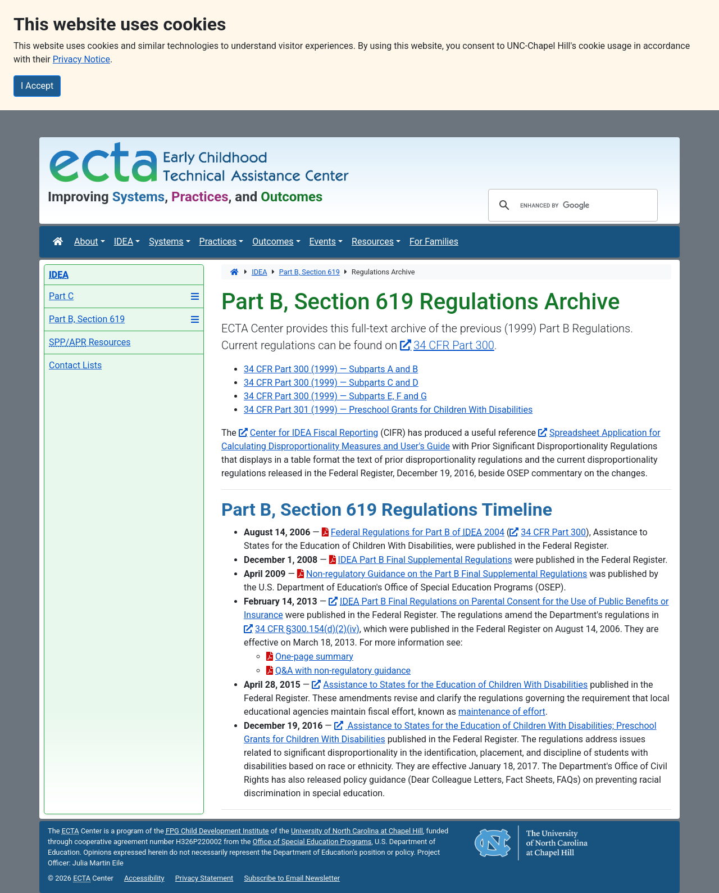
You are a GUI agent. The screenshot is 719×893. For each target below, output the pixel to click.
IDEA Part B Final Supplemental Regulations (425, 559)
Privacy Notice (81, 59)
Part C (61, 296)
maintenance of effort (501, 711)
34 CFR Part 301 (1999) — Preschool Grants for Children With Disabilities (388, 409)
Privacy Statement (204, 878)
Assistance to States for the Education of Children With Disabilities (455, 684)
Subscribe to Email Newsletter (292, 878)
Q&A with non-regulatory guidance (343, 670)
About (86, 241)
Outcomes (272, 241)
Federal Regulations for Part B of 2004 (417, 532)
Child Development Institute (217, 831)
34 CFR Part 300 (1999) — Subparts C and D (331, 382)
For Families (433, 241)
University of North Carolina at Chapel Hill (357, 831)
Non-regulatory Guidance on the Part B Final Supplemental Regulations (446, 574)
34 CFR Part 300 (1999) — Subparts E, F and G (335, 396)
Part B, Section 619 (87, 319)
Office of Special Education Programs (312, 841)
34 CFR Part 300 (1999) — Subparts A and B (331, 369)
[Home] (59, 242)
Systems (166, 241)
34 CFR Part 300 (553, 532)
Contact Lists (75, 365)
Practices (218, 241)
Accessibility (144, 878)
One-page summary (314, 656)
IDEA (123, 241)
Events (323, 241)
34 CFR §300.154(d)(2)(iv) (307, 629)
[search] (571, 205)
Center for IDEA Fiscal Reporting (314, 432)
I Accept (37, 85)
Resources (373, 241)
